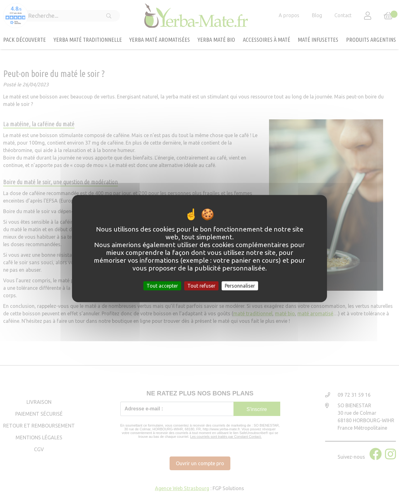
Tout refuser (201, 286)
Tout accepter (162, 286)
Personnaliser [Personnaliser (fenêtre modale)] (240, 286)
